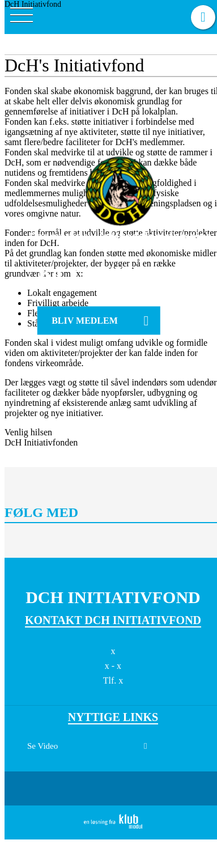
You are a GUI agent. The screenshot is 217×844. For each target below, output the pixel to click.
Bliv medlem (85, 320)
